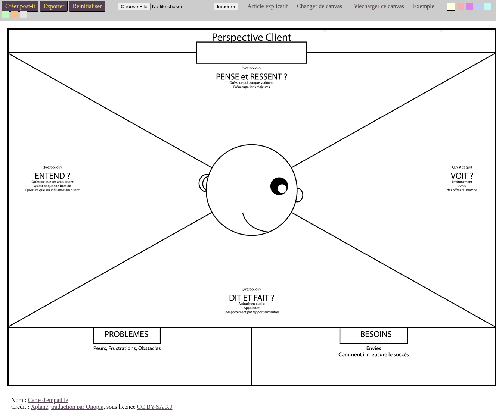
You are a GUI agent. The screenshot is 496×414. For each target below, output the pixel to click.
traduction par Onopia (77, 407)
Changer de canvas (319, 6)
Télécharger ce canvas (377, 6)
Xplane (39, 407)
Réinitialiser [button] (87, 6)
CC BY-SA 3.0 (155, 407)
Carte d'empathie (48, 400)
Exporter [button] (53, 6)
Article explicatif (267, 6)
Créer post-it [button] (20, 6)
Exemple (423, 6)
